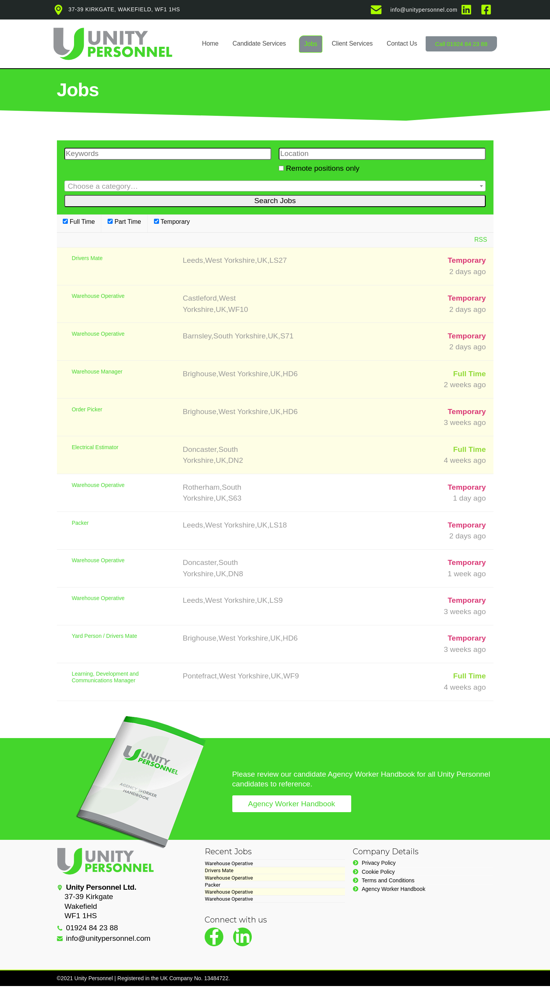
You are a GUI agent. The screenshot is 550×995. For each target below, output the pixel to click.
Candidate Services (259, 43)
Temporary (172, 221)
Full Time (79, 221)
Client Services (352, 43)
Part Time (124, 221)
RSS (480, 239)
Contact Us (402, 43)
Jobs (310, 44)
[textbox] (275, 186)
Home (210, 43)
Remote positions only (322, 168)
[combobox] (275, 186)
